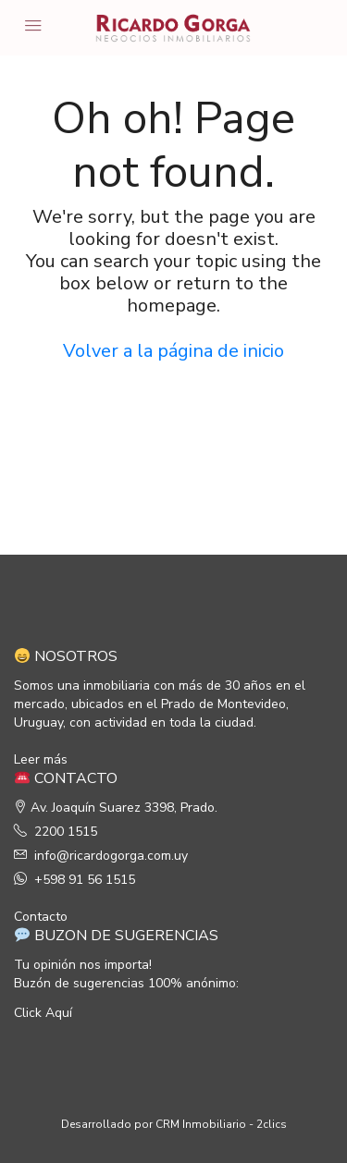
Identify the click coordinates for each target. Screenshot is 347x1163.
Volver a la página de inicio (173, 350)
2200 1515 (65, 831)
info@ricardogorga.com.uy (111, 855)
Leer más (41, 759)
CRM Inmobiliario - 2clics (221, 1124)
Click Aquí (43, 1013)
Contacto (41, 916)
